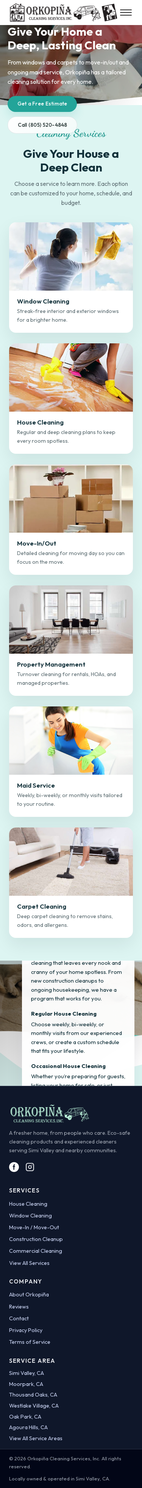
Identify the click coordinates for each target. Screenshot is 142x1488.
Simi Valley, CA (26, 1373)
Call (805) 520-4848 (42, 124)
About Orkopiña (29, 1294)
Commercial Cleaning (35, 1250)
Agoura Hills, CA (28, 1427)
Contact (19, 1318)
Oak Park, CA (25, 1416)
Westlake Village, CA (34, 1405)
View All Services (29, 1263)
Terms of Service (29, 1342)
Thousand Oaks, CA (33, 1394)
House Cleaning (28, 1203)
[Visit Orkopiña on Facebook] (14, 1167)
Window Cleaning (30, 1215)
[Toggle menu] (126, 12)
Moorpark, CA (26, 1384)
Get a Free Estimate (42, 103)
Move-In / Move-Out (34, 1227)
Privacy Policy (25, 1330)
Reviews (19, 1306)
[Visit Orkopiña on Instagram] (30, 1167)
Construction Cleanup (36, 1239)
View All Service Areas (35, 1438)
